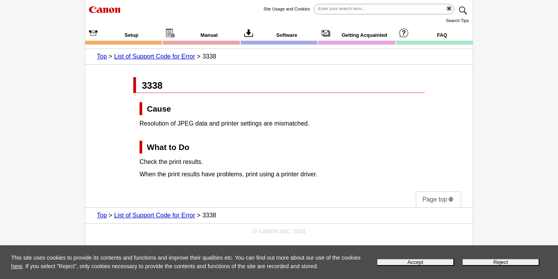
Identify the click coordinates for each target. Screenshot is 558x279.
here (16, 266)
